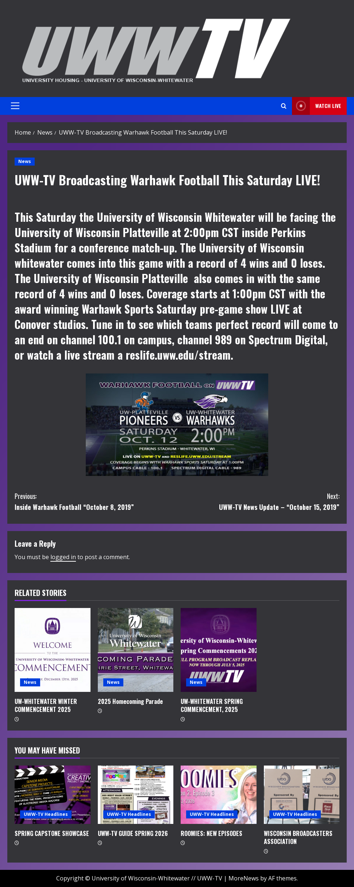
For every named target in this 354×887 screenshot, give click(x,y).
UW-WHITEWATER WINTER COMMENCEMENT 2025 (46, 705)
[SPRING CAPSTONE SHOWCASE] (53, 795)
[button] (15, 105)
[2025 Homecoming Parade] (136, 650)
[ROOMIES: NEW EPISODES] (219, 795)
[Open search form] (283, 106)
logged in (63, 557)
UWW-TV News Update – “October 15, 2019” (258, 501)
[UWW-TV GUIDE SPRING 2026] (136, 795)
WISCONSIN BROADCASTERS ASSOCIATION (298, 837)
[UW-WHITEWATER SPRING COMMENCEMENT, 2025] (219, 650)
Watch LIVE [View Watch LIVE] (316, 106)
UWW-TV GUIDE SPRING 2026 (133, 833)
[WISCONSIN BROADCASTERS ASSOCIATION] (302, 795)
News (24, 161)
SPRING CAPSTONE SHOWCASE (52, 833)
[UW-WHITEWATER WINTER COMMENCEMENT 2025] (53, 650)
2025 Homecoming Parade (130, 701)
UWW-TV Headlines (46, 814)
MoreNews (243, 878)
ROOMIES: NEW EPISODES (211, 833)
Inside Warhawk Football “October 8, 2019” (96, 501)
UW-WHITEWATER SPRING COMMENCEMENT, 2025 (212, 705)
